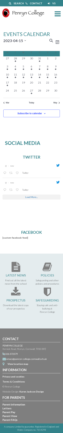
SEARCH (16, 3)
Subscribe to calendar (29, 113)
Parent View (10, 415)
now (12, 166)
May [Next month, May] (56, 103)
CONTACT (34, 3)
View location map (18, 363)
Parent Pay (9, 412)
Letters (7, 408)
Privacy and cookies (13, 376)
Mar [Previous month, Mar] (6, 103)
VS (52, 3)
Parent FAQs (10, 419)
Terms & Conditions (14, 381)
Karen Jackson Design (31, 391)
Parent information (14, 404)
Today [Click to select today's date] (31, 103)
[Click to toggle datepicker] (14, 40)
